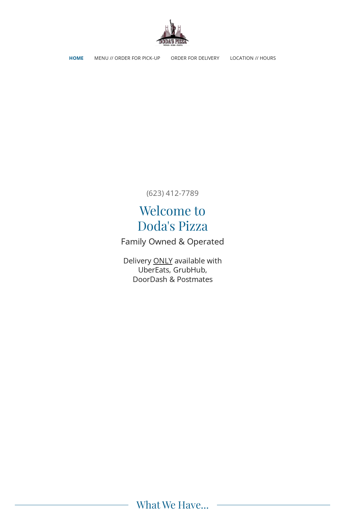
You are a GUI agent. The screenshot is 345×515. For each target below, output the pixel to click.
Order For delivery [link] (195, 58)
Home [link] (76, 58)
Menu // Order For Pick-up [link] (127, 58)
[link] (172, 31)
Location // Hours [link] (253, 58)
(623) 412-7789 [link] (173, 193)
